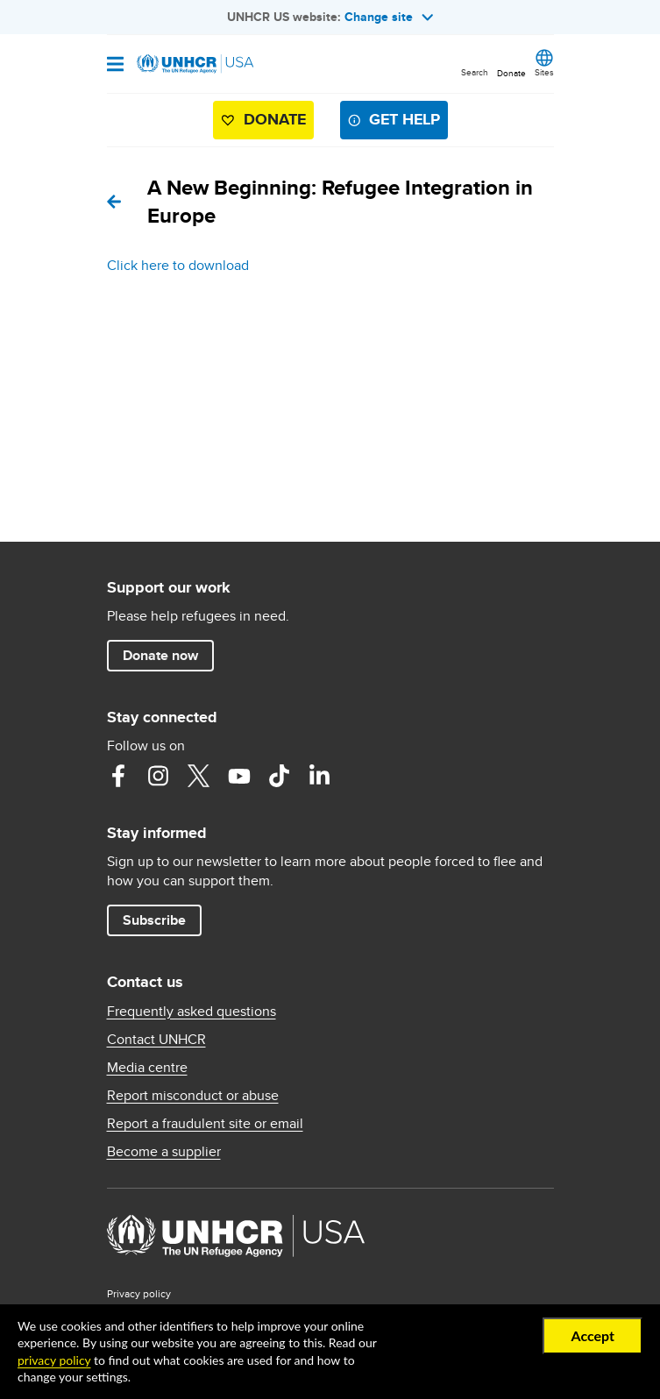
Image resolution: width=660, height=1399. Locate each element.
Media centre (147, 1067)
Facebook (118, 775)
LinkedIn (320, 775)
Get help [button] (404, 119)
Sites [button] (544, 72)
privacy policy (54, 1360)
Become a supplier (164, 1151)
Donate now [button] (160, 655)
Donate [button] (511, 73)
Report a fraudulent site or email (205, 1123)
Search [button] (474, 72)
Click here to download (178, 265)
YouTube (239, 775)
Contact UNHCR (156, 1039)
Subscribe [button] (154, 920)
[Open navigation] (115, 65)
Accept (592, 1335)
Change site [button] (388, 16)
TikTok (279, 775)
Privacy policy (139, 1293)
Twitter (199, 775)
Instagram (158, 775)
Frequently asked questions (191, 1011)
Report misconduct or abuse (193, 1095)
